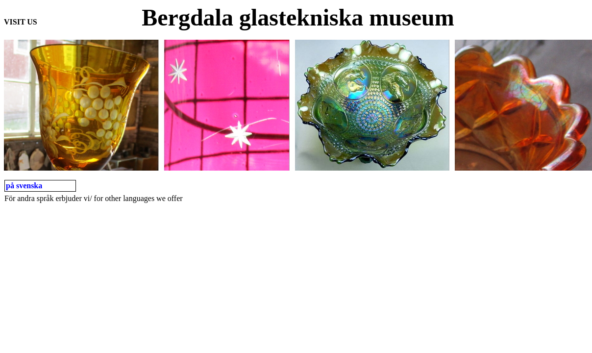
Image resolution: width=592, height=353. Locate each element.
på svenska (24, 185)
